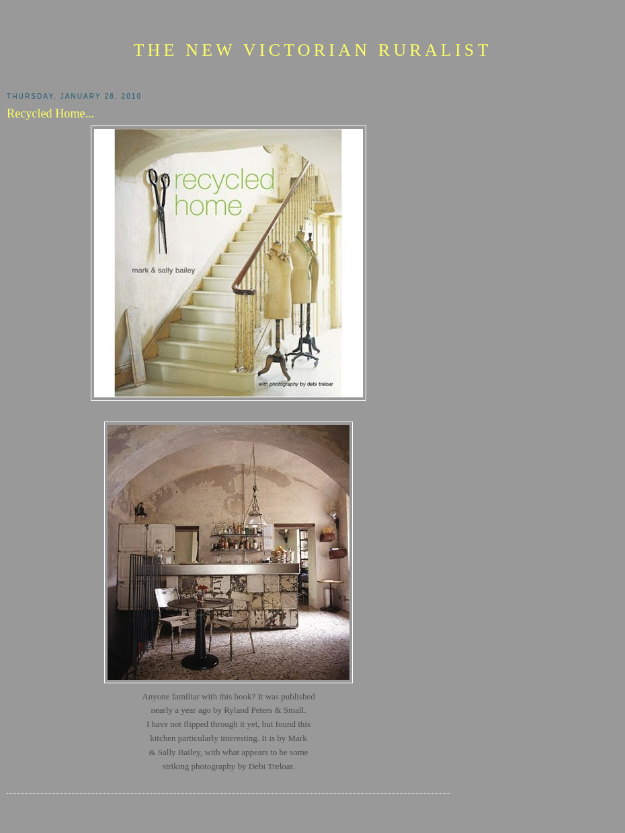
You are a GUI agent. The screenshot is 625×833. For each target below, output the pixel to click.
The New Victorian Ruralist (312, 50)
